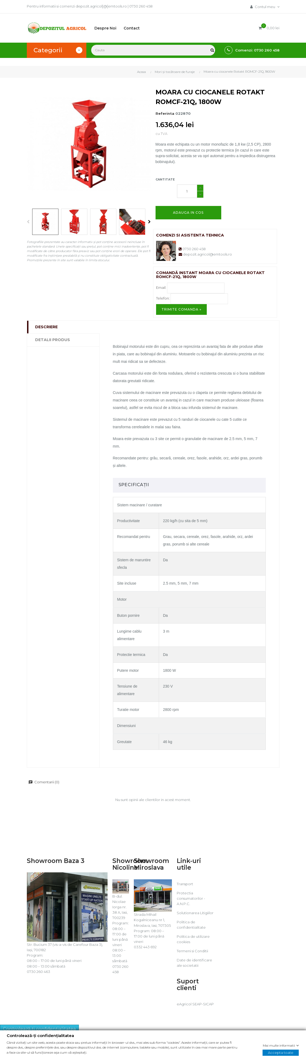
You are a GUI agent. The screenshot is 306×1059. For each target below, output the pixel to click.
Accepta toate (280, 1052)
